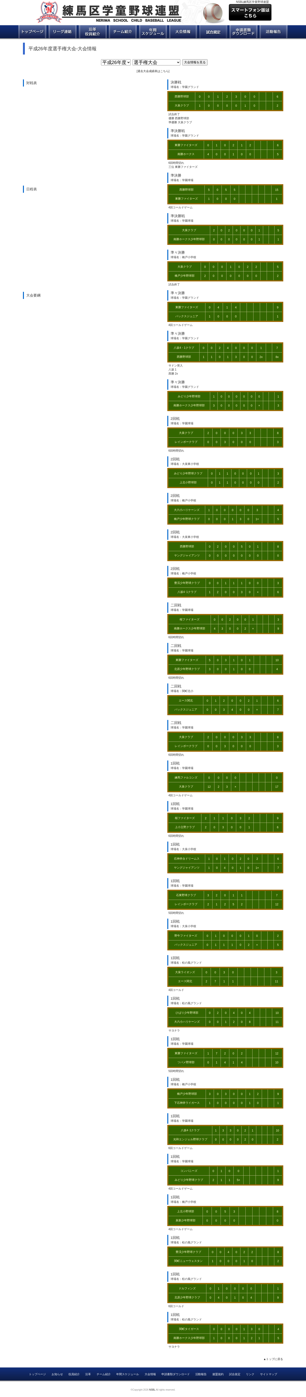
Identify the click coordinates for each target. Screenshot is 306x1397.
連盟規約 (218, 1374)
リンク (250, 1374)
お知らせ (57, 1374)
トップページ (37, 1374)
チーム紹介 (104, 1374)
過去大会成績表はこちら (153, 71)
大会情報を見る (195, 62)
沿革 (88, 1374)
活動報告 (201, 1374)
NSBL (152, 1389)
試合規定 (234, 1374)
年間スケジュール (127, 1374)
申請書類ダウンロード (175, 1374)
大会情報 (150, 1374)
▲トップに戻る (273, 1359)
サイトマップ (268, 1374)
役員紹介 (74, 1374)
